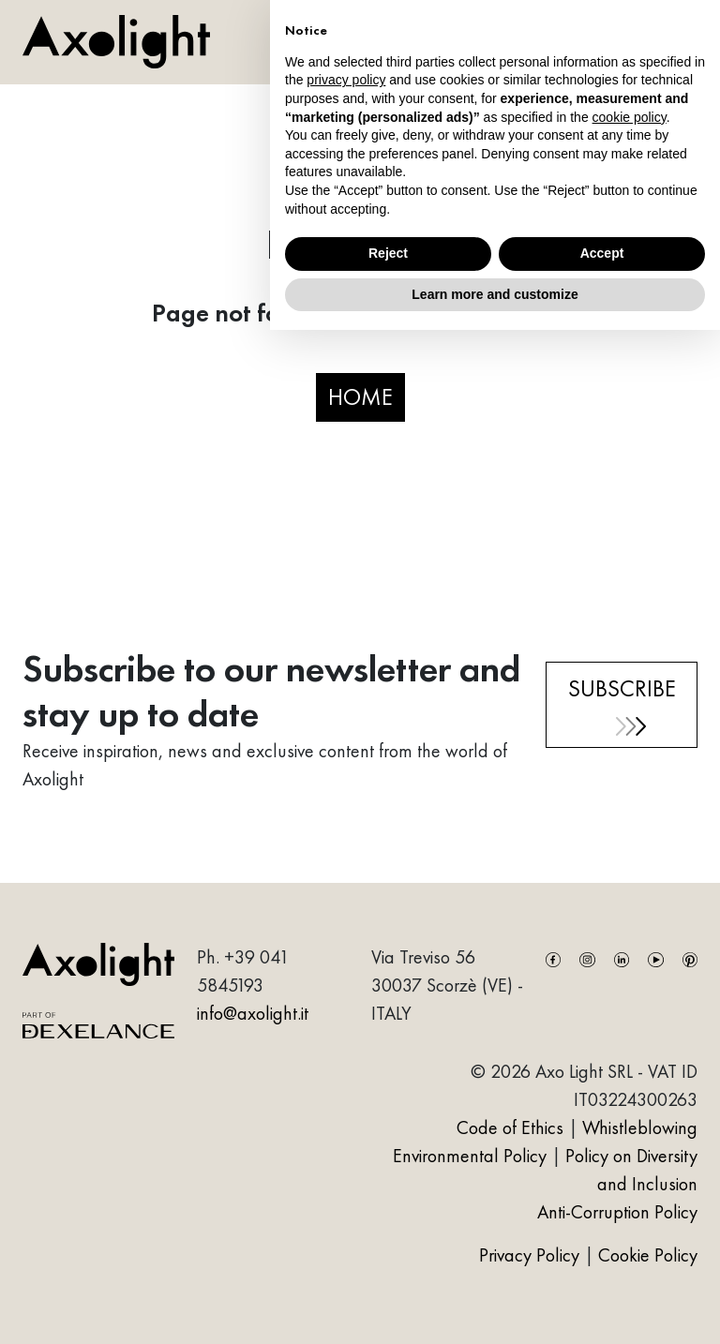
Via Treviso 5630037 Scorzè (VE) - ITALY (447, 985)
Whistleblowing (640, 1127)
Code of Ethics (510, 1127)
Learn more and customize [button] (495, 294)
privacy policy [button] (346, 79)
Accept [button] (602, 253)
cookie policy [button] (629, 117)
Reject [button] (388, 253)
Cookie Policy (648, 1255)
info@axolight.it (252, 1013)
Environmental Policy (470, 1155)
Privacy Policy (531, 1255)
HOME (360, 396)
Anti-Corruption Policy (617, 1212)
